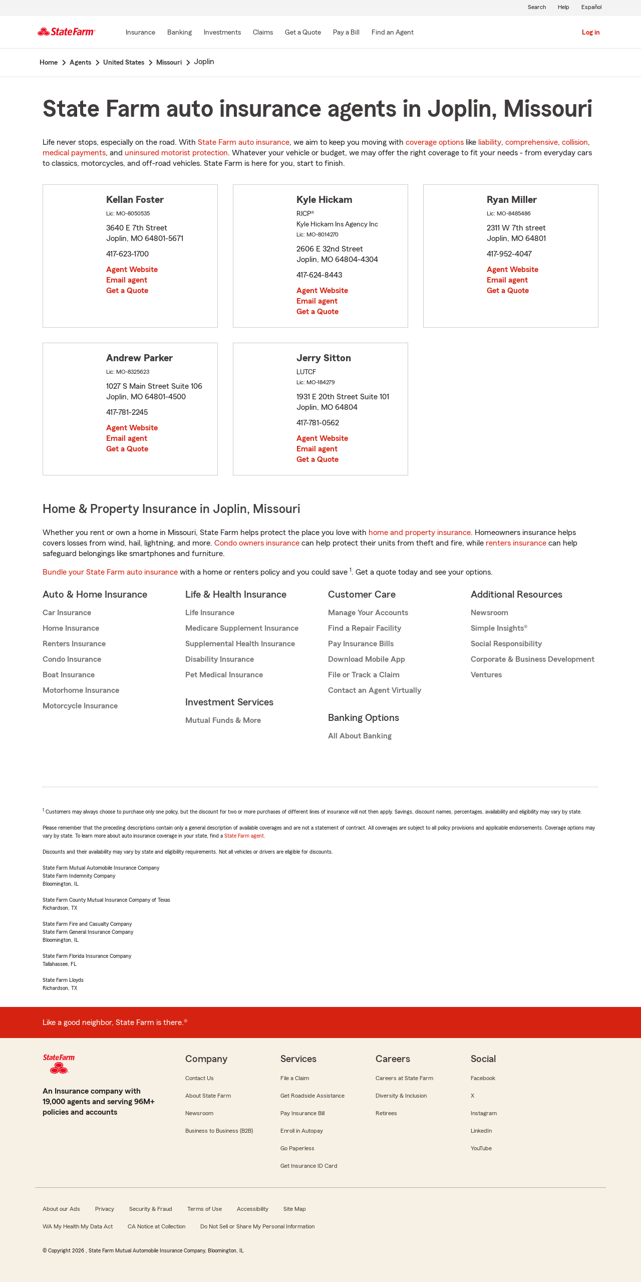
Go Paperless (297, 1148)
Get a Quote (127, 291)
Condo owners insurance (256, 543)
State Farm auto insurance (243, 142)
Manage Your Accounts (368, 613)
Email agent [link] (126, 280)
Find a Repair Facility (364, 628)
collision (575, 142)
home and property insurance (420, 533)
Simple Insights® (499, 628)
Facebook (483, 1078)
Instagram (484, 1113)
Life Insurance (209, 613)
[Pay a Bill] (346, 33)
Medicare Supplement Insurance (241, 628)
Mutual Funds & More (223, 720)
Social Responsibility (506, 644)
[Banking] (179, 33)
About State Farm (208, 1096)
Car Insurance (67, 613)
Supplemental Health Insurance (240, 644)
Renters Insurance (74, 644)
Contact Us (199, 1078)
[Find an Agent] (393, 33)
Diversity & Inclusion (401, 1096)
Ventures (486, 675)
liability (489, 142)
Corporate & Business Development (532, 659)
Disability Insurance (219, 659)
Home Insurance (71, 628)
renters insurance (516, 543)
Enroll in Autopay (301, 1131)
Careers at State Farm (404, 1078)
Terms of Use (204, 1209)
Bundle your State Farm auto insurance (110, 572)
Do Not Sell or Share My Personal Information (257, 1226)
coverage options (435, 142)
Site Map (294, 1209)
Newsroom (489, 613)
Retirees (386, 1113)
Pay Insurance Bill (302, 1113)
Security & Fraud (150, 1209)
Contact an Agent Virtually (374, 690)
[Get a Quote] (303, 33)
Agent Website (132, 270)
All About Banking (360, 736)
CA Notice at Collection (156, 1226)
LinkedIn (481, 1131)
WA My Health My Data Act (78, 1226)
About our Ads (61, 1209)
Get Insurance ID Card (309, 1166)
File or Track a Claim (364, 675)
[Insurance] (140, 33)
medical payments (74, 153)
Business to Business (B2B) (219, 1131)
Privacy (104, 1209)
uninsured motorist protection (176, 153)
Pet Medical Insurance (224, 675)
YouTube (481, 1148)
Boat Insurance (69, 675)
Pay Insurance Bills (361, 644)
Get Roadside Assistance (312, 1096)
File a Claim (294, 1078)
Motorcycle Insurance (80, 706)
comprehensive (531, 142)
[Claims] (263, 33)
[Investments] (222, 33)
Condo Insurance (72, 659)
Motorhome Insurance (81, 690)
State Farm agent (244, 836)
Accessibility (252, 1209)
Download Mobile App (366, 659)
